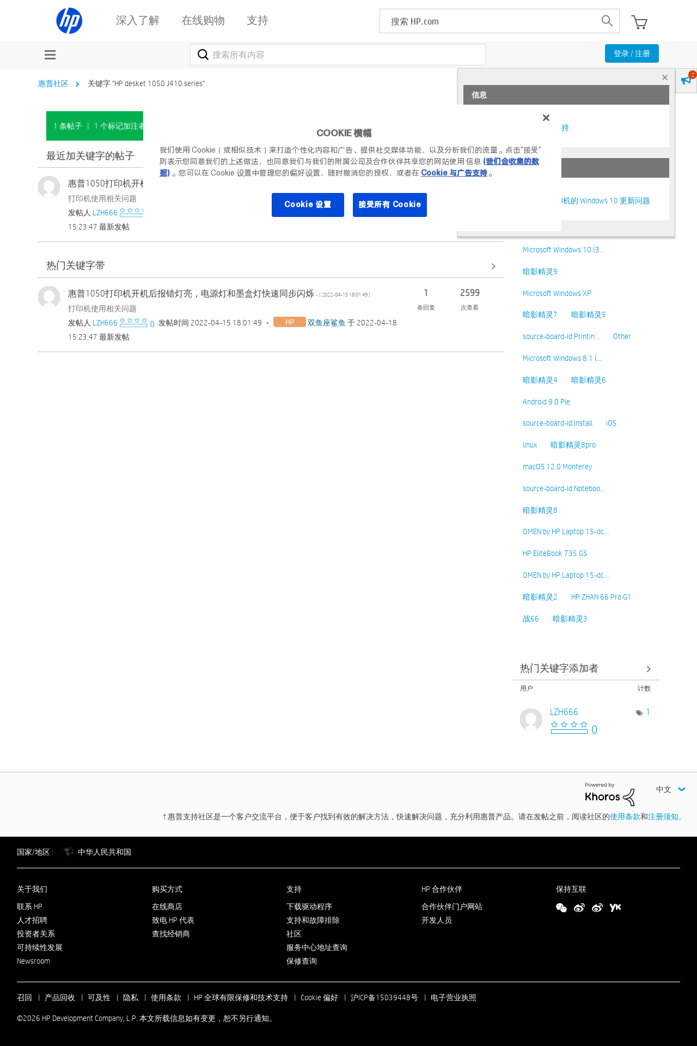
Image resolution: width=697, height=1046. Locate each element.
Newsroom (33, 961)
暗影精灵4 (540, 380)
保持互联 (571, 889)
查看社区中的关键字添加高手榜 (585, 668)
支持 (294, 889)
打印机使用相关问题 (102, 198)
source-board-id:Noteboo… (564, 488)
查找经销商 (171, 934)
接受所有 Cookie (389, 204)
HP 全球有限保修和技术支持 (241, 997)
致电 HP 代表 (173, 920)
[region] (352, 168)
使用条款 (625, 816)
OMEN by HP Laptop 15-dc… (566, 531)
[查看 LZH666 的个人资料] (105, 212)
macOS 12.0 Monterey (557, 466)
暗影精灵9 (540, 271)
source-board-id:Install (557, 423)
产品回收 (60, 997)
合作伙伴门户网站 (451, 906)
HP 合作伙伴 (441, 889)
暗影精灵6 (588, 380)
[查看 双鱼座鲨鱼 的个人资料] (327, 323)
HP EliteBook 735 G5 (555, 553)
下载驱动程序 (309, 906)
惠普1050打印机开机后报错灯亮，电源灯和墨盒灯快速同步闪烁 (219, 293)
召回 (24, 997)
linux (530, 445)
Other (622, 336)
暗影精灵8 (540, 510)
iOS (611, 423)
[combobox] (338, 54)
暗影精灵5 (588, 314)
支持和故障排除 (313, 920)
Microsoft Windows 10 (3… (563, 250)
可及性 (99, 997)
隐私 (130, 997)
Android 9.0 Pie (546, 402)
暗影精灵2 (540, 597)
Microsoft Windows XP (557, 293)
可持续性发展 (40, 947)
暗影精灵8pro (573, 445)
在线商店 (167, 906)
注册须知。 (667, 816)
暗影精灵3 (570, 619)
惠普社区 (53, 83)
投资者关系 (36, 934)
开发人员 (436, 920)
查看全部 (271, 266)
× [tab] (665, 77)
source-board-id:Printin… (561, 336)
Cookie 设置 (307, 204)
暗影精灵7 (540, 314)
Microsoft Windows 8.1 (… (562, 358)
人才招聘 (32, 920)
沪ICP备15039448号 (384, 997)
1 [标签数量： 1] (648, 712)
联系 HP (29, 906)
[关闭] (546, 118)
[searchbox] (487, 21)
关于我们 (32, 889)
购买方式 (167, 889)
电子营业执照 (453, 997)
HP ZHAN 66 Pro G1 (601, 597)
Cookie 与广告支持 (454, 173)
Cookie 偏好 (319, 997)
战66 (531, 619)
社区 (294, 934)
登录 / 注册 (632, 53)
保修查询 (301, 961)
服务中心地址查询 (316, 947)
